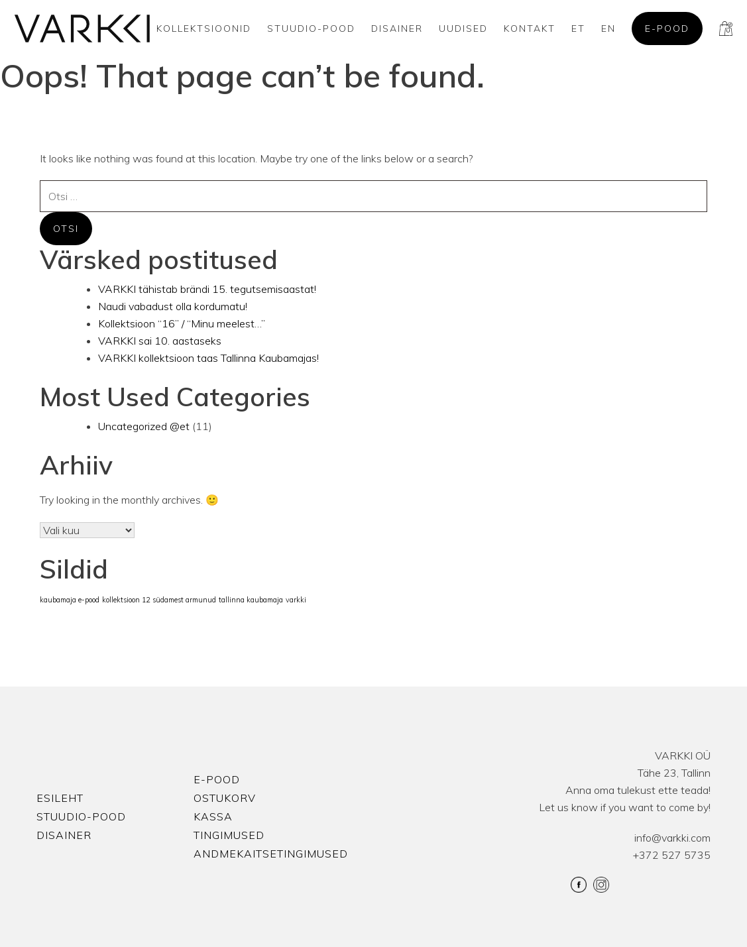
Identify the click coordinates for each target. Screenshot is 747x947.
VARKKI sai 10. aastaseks (159, 340)
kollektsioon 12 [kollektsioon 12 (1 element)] (126, 599)
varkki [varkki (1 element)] (296, 599)
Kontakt (529, 28)
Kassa (213, 816)
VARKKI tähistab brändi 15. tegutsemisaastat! (207, 289)
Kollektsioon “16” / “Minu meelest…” (181, 323)
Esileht (60, 798)
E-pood (667, 28)
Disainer (397, 28)
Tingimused (229, 835)
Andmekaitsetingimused (271, 853)
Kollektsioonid (203, 28)
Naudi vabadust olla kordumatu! (172, 306)
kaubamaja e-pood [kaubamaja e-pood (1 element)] (69, 599)
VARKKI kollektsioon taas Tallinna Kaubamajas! (208, 357)
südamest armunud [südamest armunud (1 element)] (184, 599)
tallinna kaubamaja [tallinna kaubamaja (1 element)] (251, 599)
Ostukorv (225, 798)
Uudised (463, 28)
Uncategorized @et (144, 426)
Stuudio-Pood (311, 28)
